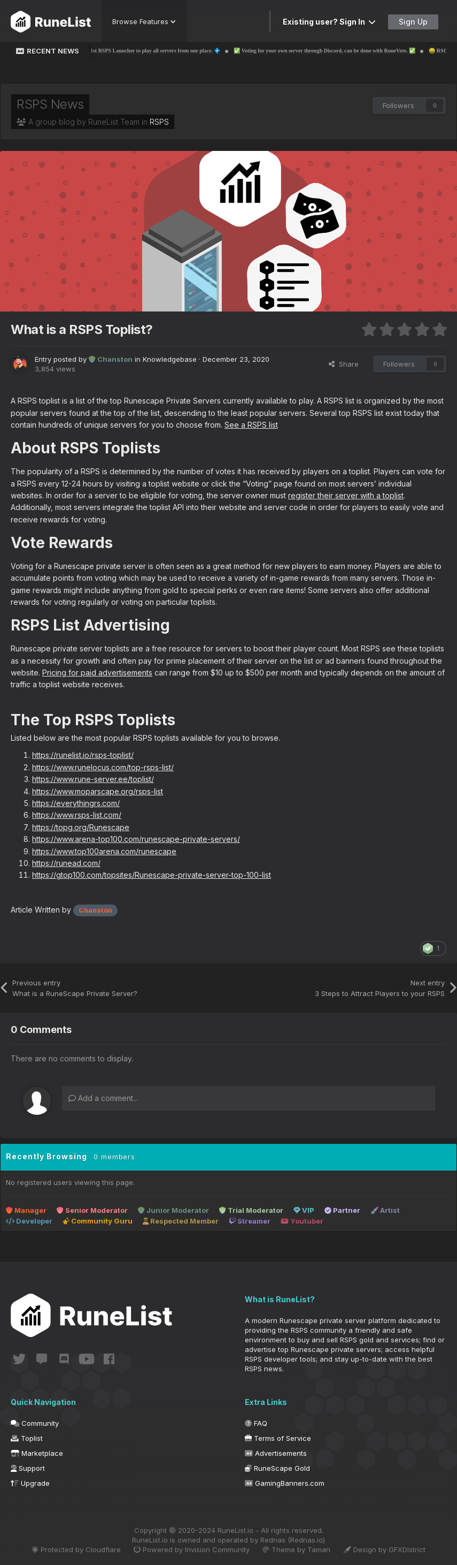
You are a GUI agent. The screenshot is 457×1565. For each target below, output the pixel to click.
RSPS (159, 121)
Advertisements (276, 1453)
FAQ (256, 1423)
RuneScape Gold (277, 1468)
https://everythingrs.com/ (76, 803)
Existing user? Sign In (329, 21)
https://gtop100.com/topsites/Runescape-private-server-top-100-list (151, 874)
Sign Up (413, 21)
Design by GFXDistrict (384, 1549)
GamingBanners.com (284, 1483)
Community (35, 1423)
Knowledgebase (170, 359)
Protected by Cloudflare (76, 1549)
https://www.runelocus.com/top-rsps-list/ (103, 767)
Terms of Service (278, 1438)
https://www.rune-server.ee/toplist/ (93, 779)
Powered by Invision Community (192, 1549)
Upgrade (30, 1483)
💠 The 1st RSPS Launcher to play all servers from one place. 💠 (183, 51)
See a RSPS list (251, 424)
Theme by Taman (296, 1549)
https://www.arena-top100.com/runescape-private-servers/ (136, 839)
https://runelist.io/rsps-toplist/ (83, 754)
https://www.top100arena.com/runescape (104, 851)
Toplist (27, 1438)
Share (344, 364)
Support (28, 1468)
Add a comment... (103, 1098)
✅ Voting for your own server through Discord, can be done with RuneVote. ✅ (361, 51)
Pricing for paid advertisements (97, 672)
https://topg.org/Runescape (80, 827)
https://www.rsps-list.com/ (76, 814)
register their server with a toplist (346, 495)
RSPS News (50, 104)
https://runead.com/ (66, 863)
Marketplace (37, 1453)
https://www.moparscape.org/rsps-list (97, 791)
